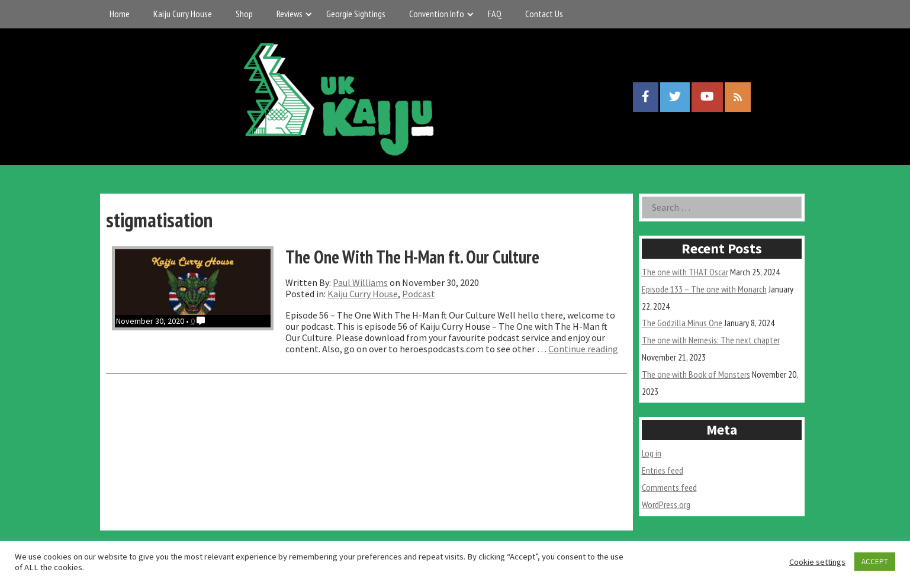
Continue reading (583, 349)
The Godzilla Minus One (682, 323)
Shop (244, 14)
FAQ (494, 14)
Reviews (289, 14)
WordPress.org (666, 504)
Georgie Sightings (355, 14)
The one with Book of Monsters (696, 374)
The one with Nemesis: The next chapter (711, 340)
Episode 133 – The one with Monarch (704, 289)
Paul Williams (360, 282)
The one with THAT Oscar (685, 272)
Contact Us (544, 14)
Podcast (418, 294)
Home (120, 14)
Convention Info (436, 14)
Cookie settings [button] (817, 562)
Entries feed (662, 470)
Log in (651, 453)
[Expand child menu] (308, 14)
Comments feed (669, 487)
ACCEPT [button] (874, 562)
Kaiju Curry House (182, 14)
